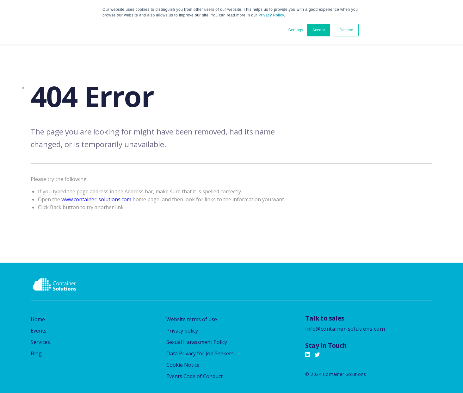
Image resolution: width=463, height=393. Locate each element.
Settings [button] (295, 30)
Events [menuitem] (38, 330)
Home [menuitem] (38, 319)
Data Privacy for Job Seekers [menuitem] (200, 353)
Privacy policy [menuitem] (182, 330)
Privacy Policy (271, 15)
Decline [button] (346, 30)
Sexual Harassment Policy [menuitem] (196, 342)
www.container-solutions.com (96, 199)
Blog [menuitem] (36, 353)
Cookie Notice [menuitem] (183, 364)
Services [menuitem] (40, 342)
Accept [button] (318, 30)
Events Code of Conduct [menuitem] (194, 376)
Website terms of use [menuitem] (191, 319)
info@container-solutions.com (345, 328)
